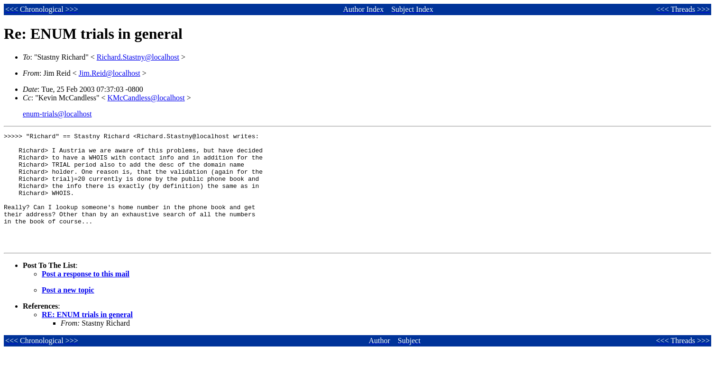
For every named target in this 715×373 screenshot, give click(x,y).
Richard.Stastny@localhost (138, 57)
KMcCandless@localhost (146, 98)
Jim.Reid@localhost (109, 73)
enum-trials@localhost (57, 114)
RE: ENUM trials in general (87, 337)
